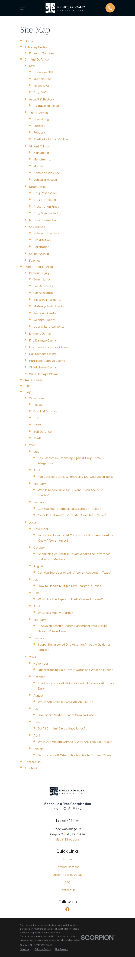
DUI (36, 418)
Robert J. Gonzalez (41, 53)
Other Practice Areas (39, 267)
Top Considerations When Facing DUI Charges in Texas (76, 476)
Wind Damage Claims (43, 374)
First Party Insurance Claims (49, 347)
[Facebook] (67, 909)
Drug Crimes (37, 186)
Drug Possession (45, 193)
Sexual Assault (39, 254)
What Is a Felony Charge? (55, 612)
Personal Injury (39, 273)
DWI (32, 66)
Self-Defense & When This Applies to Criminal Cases (74, 755)
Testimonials (34, 380)
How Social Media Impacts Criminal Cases (67, 715)
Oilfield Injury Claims (43, 367)
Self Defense (42, 431)
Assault (38, 404)
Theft (37, 438)
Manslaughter (43, 159)
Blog (28, 392)
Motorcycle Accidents (48, 306)
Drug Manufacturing (47, 213)
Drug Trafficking (44, 199)
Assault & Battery (41, 99)
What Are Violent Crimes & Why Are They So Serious (75, 742)
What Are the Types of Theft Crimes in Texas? (70, 599)
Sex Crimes (37, 227)
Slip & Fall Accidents (47, 299)
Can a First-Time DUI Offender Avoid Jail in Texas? (72, 515)
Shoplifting (41, 119)
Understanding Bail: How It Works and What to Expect (75, 670)
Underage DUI (43, 72)
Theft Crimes (38, 113)
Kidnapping (41, 152)
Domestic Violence (46, 173)
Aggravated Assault (47, 106)
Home (29, 41)
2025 (32, 523)
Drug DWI (40, 92)
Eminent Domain (40, 333)
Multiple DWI (42, 79)
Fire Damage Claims (43, 340)
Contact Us (33, 762)
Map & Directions (67, 839)
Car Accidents (43, 293)
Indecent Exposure (46, 233)
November (40, 529)
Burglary (39, 126)
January (38, 502)
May (36, 451)
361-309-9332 (67, 808)
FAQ (27, 386)
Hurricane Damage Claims (47, 360)
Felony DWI (41, 85)
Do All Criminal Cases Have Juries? (61, 728)
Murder (38, 166)
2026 (32, 445)
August (38, 566)
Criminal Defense (37, 59)
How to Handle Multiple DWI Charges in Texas (69, 586)
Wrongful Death (44, 320)
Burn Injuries (42, 279)
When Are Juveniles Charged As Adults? (65, 701)
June (36, 593)
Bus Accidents (43, 286)
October (39, 547)
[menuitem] (25, 949)
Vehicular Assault (45, 179)
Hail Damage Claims (43, 354)
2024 (32, 657)
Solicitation (41, 247)
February (39, 483)
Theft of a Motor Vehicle (50, 139)
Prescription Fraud (46, 206)
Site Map (31, 767)
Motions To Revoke (42, 220)
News (37, 425)
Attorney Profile (36, 47)
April (36, 470)
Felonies (35, 260)
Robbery (39, 132)
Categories (36, 398)
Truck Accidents (44, 313)
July (35, 579)
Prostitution (42, 240)
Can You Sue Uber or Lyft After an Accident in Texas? (75, 572)
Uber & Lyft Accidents (49, 326)
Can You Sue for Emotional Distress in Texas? (69, 508)
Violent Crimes (39, 146)
